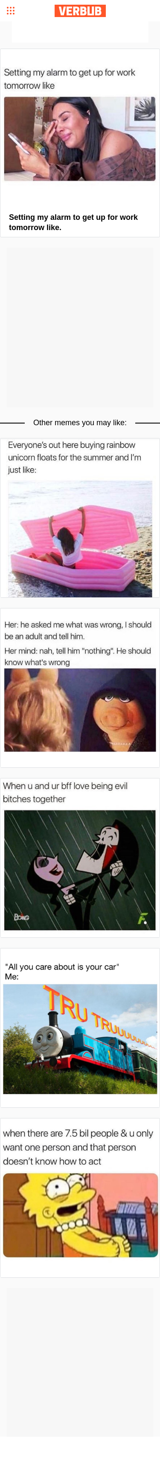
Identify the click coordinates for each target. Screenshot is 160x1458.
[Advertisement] (80, 32)
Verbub (80, 11)
